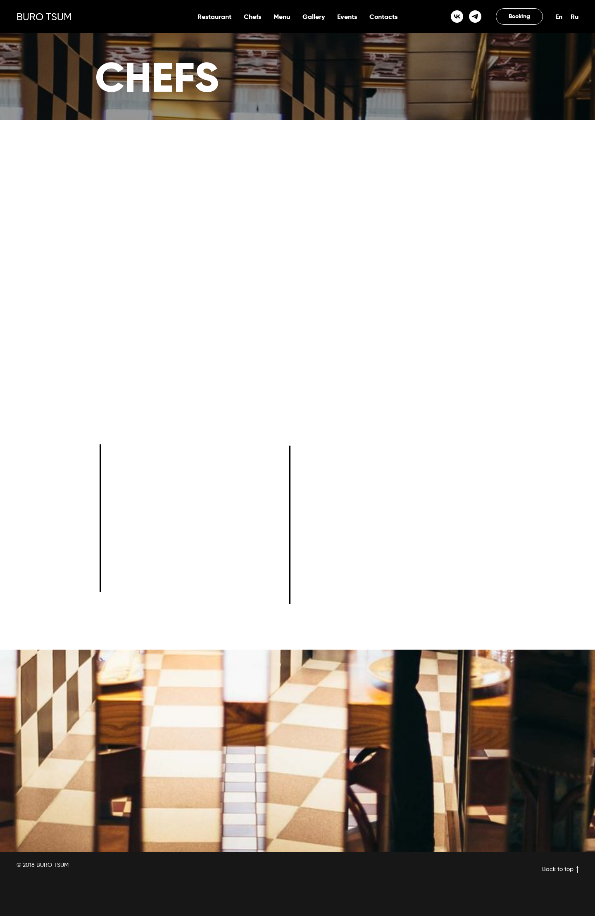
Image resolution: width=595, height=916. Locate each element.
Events (347, 16)
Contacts (383, 16)
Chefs (252, 16)
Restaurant (214, 16)
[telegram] (475, 16)
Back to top (560, 869)
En (558, 16)
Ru (574, 16)
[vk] (457, 16)
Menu (282, 16)
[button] (519, 16)
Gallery (313, 16)
